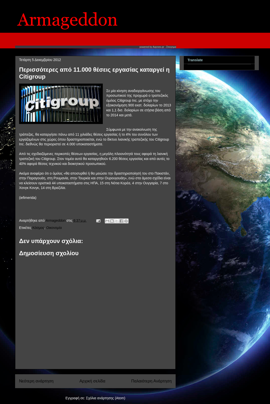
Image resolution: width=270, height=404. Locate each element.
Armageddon (56, 220)
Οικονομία (54, 228)
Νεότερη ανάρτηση (36, 381)
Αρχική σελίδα (93, 381)
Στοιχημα (171, 47)
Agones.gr (158, 47)
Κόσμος (38, 228)
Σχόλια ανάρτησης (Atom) (105, 398)
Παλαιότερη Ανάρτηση (151, 381)
